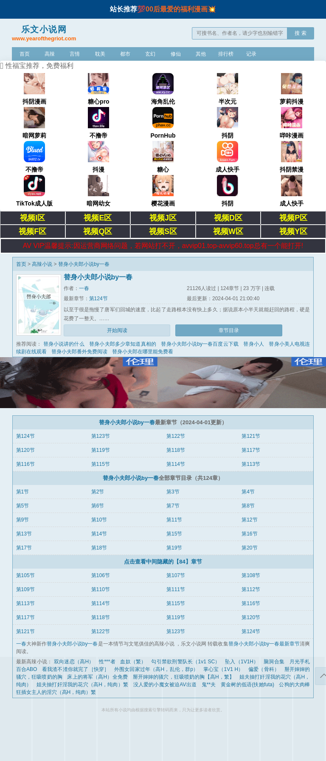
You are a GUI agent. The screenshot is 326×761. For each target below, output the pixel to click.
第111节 (175, 589)
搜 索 (300, 33)
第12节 (249, 520)
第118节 (175, 450)
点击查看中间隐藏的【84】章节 (163, 561)
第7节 (173, 506)
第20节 (249, 548)
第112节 (251, 589)
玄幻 (150, 54)
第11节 (174, 520)
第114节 (175, 464)
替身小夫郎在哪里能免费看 (142, 352)
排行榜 (225, 54)
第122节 (175, 436)
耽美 (100, 54)
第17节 (24, 548)
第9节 (22, 520)
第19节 (174, 548)
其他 (201, 54)
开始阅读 (117, 330)
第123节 (100, 436)
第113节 (251, 464)
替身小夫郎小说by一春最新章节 (264, 644)
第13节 (24, 534)
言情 (75, 54)
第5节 (22, 506)
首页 (25, 54)
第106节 (100, 575)
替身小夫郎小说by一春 (84, 264)
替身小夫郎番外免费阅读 (79, 352)
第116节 (25, 464)
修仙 (176, 54)
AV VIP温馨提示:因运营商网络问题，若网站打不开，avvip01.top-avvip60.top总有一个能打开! (163, 245)
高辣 (50, 54)
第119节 (100, 450)
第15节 (174, 534)
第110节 (100, 589)
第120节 (25, 450)
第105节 (25, 575)
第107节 (175, 575)
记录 (251, 54)
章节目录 (229, 330)
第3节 (173, 492)
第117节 (251, 450)
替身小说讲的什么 (63, 344)
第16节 (249, 534)
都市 (125, 54)
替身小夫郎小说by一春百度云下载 (200, 344)
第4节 (248, 492)
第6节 (97, 506)
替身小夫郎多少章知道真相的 (122, 344)
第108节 (251, 575)
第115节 (100, 464)
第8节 (248, 506)
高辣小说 (42, 264)
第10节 (99, 520)
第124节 (98, 299)
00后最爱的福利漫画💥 (181, 9)
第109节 (25, 589)
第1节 (22, 492)
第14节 (99, 534)
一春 (84, 288)
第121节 (251, 436)
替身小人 (253, 344)
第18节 (99, 548)
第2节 (97, 492)
